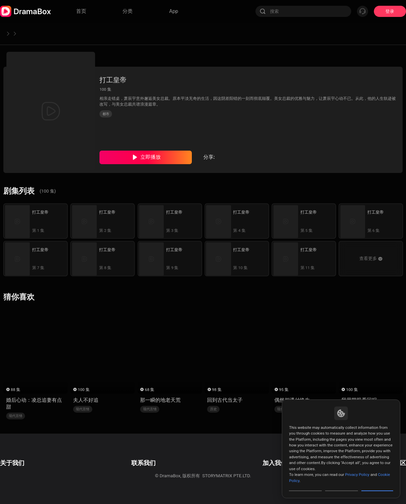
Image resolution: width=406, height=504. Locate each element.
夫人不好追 (85, 400)
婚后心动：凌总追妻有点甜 (34, 403)
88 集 (15, 389)
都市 (28, 33)
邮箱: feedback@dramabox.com (149, 455)
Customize (305, 485)
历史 (213, 409)
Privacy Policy (357, 463)
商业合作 (126, 464)
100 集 (84, 389)
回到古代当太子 (225, 400)
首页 (8, 33)
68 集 (149, 389)
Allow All (377, 485)
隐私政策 (9, 464)
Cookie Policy (13, 474)
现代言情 (15, 416)
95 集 (284, 389)
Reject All (341, 485)
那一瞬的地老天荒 (160, 400)
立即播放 (150, 157)
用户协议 (9, 455)
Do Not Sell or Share (20, 482)
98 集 (217, 389)
